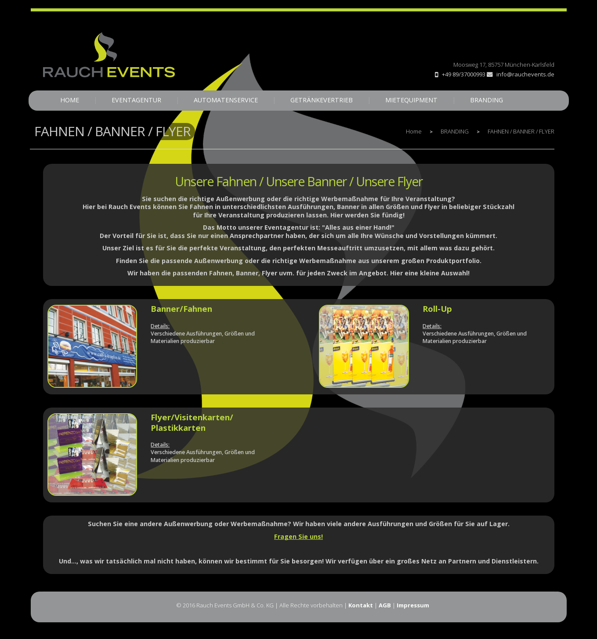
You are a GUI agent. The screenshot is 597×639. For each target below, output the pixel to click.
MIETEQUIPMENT (411, 100)
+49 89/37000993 (463, 74)
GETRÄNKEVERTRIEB (321, 100)
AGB (385, 605)
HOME (69, 100)
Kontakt (360, 605)
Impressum (413, 605)
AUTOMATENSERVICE (226, 100)
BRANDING (486, 100)
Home (414, 131)
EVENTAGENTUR (136, 100)
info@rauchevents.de (520, 74)
